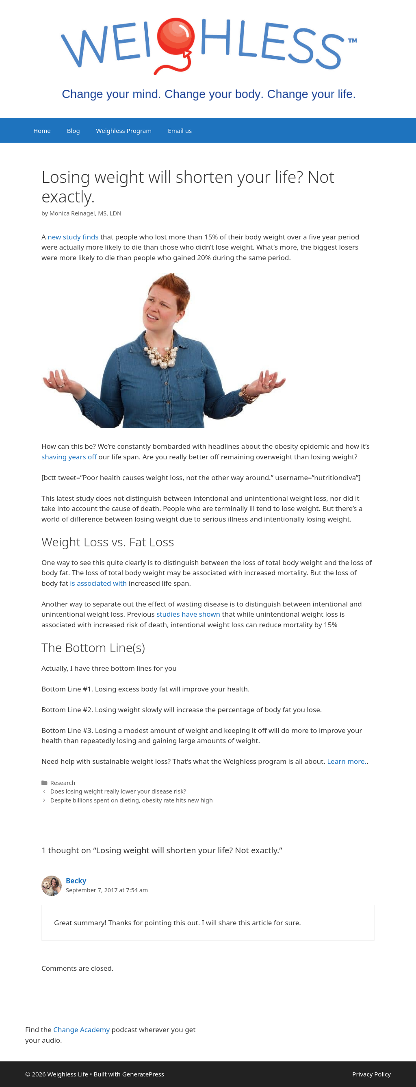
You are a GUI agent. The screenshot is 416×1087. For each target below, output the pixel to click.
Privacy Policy (371, 1074)
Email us (180, 130)
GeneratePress (143, 1074)
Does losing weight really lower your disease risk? (118, 791)
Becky (76, 880)
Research (63, 783)
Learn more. (346, 761)
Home (42, 130)
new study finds (73, 236)
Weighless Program (124, 130)
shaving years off (69, 456)
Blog (73, 130)
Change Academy (81, 1029)
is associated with (98, 583)
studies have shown (189, 614)
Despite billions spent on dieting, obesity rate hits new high (131, 800)
